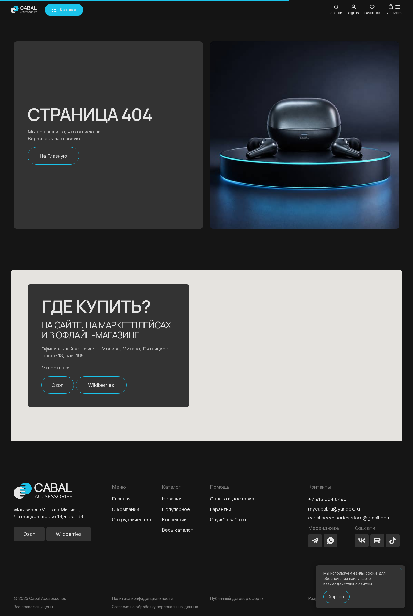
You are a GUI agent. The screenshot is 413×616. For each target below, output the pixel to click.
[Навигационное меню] (397, 10)
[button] (64, 10)
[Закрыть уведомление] (401, 569)
